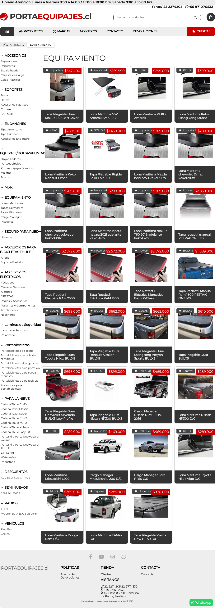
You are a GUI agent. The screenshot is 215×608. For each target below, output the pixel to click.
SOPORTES (11, 90)
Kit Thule (7, 114)
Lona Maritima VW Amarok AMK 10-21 (104, 116)
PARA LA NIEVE (15, 399)
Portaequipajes (11, 163)
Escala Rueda (9, 70)
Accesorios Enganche (15, 138)
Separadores (9, 61)
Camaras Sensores (13, 287)
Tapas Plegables (11, 212)
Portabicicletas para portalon (20, 368)
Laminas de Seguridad (20, 325)
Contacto (147, 574)
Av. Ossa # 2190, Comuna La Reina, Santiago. (120, 594)
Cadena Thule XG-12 (14, 422)
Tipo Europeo (10, 134)
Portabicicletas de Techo (17, 350)
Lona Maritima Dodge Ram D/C (61, 537)
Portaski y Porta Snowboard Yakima (20, 438)
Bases (5, 95)
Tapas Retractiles (12, 208)
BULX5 (52, 311)
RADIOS (8, 503)
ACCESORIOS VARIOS (15, 477)
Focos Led (7, 282)
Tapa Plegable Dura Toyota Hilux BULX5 (60, 356)
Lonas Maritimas (12, 203)
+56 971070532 (199, 7)
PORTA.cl (45, 16)
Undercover (144, 491)
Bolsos (5, 177)
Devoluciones (145, 31)
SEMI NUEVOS (14, 487)
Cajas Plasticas (11, 79)
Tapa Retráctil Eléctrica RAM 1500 (104, 296)
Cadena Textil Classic (14, 409)
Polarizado (8, 335)
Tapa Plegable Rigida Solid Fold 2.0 (106, 176)
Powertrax (54, 250)
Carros (5, 534)
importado (8, 462)
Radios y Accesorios (14, 301)
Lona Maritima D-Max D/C (106, 537)
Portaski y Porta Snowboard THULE (20, 446)
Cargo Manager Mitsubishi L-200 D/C (106, 477)
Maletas (6, 173)
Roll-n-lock (143, 371)
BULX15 (185, 250)
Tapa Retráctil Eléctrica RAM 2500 (60, 296)
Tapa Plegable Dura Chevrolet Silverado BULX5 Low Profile (60, 415)
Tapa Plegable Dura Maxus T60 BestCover (61, 116)
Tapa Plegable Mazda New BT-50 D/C (150, 537)
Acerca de (67, 574)
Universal (7, 237)
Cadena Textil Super (14, 413)
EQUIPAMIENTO (40, 44)
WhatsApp (201, 603)
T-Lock (51, 491)
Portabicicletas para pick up (19, 380)
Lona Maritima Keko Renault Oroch (60, 176)
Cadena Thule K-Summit (17, 427)
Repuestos (8, 66)
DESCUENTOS (13, 472)
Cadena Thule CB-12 (14, 418)
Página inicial (13, 44)
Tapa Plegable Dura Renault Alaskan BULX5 (104, 354)
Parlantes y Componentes (18, 305)
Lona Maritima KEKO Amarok (150, 116)
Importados (55, 70)
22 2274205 (112, 586)
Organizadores (11, 159)
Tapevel (185, 371)
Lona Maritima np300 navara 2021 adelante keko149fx (106, 234)
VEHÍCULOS (12, 523)
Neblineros (8, 314)
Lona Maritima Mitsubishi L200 (57, 477)
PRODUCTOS (31, 31)
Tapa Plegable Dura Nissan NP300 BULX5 (106, 416)
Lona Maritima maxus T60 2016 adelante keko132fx (150, 234)
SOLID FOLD (100, 130)
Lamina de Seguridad (15, 330)
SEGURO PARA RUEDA (20, 232)
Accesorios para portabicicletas (11, 386)
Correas (6, 109)
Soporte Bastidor (12, 262)
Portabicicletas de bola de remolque (18, 357)
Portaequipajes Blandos (17, 168)
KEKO (140, 70)
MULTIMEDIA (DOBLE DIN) (19, 513)
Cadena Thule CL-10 (14, 404)
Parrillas (6, 529)
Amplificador (9, 310)
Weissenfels (8, 457)
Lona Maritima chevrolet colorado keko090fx (59, 234)
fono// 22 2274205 (167, 7)
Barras (5, 100)
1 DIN (4, 509)
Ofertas (201, 31)
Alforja (5, 257)
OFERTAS (7, 296)
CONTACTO (114, 31)
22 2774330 (129, 586)
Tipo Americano (11, 129)
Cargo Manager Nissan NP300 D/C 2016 (148, 415)
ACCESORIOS (13, 55)
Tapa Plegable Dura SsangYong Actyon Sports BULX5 (149, 354)
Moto (6, 187)
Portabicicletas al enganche (19, 363)
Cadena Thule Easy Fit (15, 432)
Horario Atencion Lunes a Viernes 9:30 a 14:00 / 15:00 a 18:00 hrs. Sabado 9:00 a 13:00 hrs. (77, 2)
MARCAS (61, 31)
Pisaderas (7, 221)
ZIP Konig (7, 452)
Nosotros (88, 31)
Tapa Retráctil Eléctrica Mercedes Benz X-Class (148, 294)
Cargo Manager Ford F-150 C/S (150, 477)
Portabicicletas (14, 345)
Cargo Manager (11, 217)
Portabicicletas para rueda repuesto (18, 374)
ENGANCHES (13, 124)
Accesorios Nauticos (14, 104)
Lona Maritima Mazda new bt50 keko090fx (150, 176)
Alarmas (6, 291)
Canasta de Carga (12, 75)
